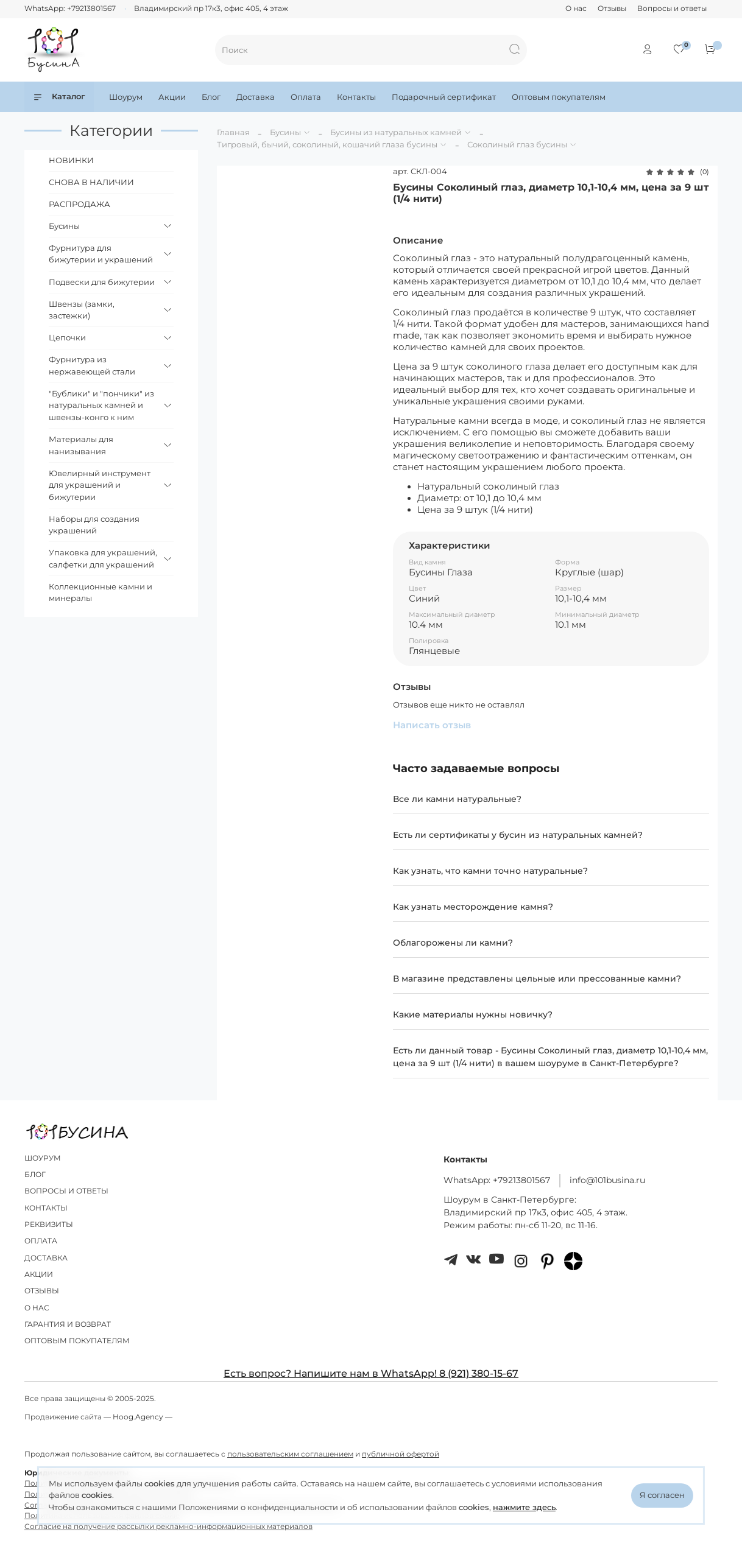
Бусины (285, 132)
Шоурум (126, 97)
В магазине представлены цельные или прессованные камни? (537, 978)
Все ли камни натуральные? (457, 798)
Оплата (306, 97)
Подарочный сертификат (444, 97)
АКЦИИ (38, 1274)
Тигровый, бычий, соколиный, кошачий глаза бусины (327, 144)
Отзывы (612, 8)
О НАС (36, 1308)
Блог (211, 97)
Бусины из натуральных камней (396, 132)
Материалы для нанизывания (81, 445)
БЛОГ (35, 1174)
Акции (172, 97)
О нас (576, 8)
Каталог (59, 96)
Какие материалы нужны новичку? (473, 1014)
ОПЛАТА (40, 1241)
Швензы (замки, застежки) (82, 310)
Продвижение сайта (63, 1417)
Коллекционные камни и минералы (100, 592)
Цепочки (67, 337)
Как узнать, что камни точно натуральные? (490, 870)
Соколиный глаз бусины (517, 144)
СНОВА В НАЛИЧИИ (91, 182)
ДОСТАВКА (46, 1258)
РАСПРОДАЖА (79, 204)
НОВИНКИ (71, 160)
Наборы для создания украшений (94, 525)
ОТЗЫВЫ (41, 1291)
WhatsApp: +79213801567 (70, 8)
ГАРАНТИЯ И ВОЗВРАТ (67, 1324)
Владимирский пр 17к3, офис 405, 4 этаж (211, 8)
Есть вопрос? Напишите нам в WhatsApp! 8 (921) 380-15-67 (371, 1373)
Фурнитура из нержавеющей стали (92, 365)
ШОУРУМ (42, 1158)
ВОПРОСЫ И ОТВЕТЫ (66, 1191)
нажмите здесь (524, 1507)
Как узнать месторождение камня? (473, 906)
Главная (233, 132)
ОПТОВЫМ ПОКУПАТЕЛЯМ (77, 1341)
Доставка (255, 97)
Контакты (356, 97)
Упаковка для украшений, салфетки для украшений (103, 558)
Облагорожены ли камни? (453, 942)
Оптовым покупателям (559, 97)
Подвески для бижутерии (102, 282)
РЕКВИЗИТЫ (48, 1224)
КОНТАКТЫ (46, 1208)
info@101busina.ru (607, 1180)
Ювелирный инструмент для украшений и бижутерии (99, 485)
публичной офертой (400, 1454)
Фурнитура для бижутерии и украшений (101, 254)
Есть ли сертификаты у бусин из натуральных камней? (518, 834)
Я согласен (662, 1495)
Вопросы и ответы (672, 8)
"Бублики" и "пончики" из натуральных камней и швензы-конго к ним (101, 405)
